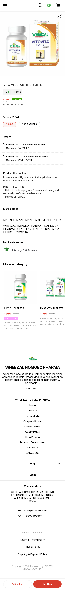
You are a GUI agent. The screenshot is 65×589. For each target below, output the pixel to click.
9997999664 (34, 515)
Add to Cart (17, 584)
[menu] (5, 5)
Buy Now (47, 584)
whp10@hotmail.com (34, 510)
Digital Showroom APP (38, 567)
